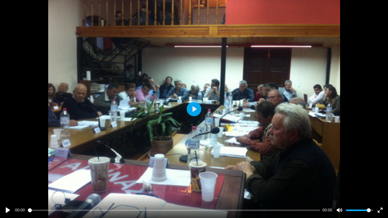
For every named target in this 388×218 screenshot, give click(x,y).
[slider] (174, 210)
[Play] (8, 210)
